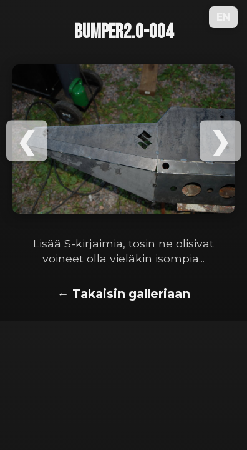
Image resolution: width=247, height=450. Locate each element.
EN (223, 17)
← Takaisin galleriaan (123, 293)
